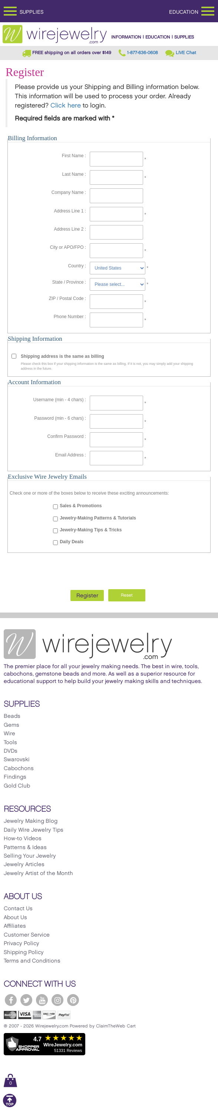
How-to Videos (23, 838)
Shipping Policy (24, 952)
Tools (10, 742)
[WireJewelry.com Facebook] (11, 1000)
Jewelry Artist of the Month (38, 873)
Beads (12, 716)
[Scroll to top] (9, 1106)
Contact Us (18, 908)
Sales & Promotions (81, 505)
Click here (65, 106)
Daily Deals (71, 541)
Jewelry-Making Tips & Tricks (91, 529)
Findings (15, 777)
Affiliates (15, 926)
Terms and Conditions (32, 961)
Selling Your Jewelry (30, 856)
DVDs (10, 751)
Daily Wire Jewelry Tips (33, 830)
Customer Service (27, 935)
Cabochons (19, 768)
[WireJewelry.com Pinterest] (73, 1000)
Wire (9, 733)
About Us (15, 917)
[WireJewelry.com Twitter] (26, 1000)
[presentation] (109, 569)
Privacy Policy (21, 943)
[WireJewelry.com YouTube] (42, 1000)
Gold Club (17, 786)
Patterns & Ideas (25, 847)
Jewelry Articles (24, 864)
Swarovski (17, 759)
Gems (11, 725)
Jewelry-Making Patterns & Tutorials (98, 518)
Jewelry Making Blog (30, 821)
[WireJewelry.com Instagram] (57, 1000)
